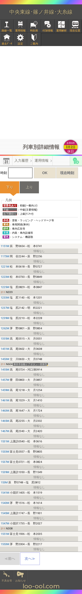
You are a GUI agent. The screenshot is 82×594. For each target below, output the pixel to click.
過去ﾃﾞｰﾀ (7, 43)
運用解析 (61, 30)
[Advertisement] (41, 92)
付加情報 (47, 30)
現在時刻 (67, 173)
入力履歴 (21, 160)
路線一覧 (7, 30)
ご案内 (34, 43)
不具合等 (7, 580)
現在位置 (75, 30)
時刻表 (34, 30)
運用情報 (20, 30)
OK (44, 173)
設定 (20, 43)
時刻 (16, 172)
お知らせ (20, 580)
